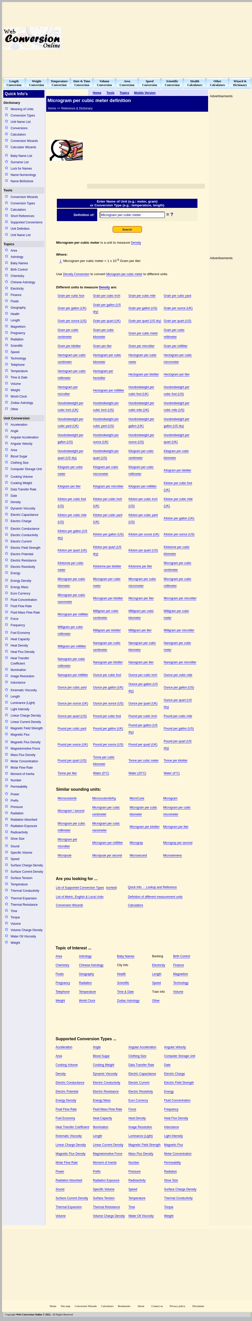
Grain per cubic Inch (106, 296)
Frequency (18, 625)
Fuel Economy (20, 633)
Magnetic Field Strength (27, 728)
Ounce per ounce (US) (108, 703)
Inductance (18, 682)
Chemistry (17, 276)
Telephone (18, 365)
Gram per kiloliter (69, 346)
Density (16, 502)
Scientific (17, 346)
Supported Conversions (26, 222)
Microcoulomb (67, 798)
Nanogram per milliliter (73, 675)
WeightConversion (36, 83)
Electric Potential (22, 554)
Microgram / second (71, 811)
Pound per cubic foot (107, 716)
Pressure (17, 807)
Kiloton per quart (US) (143, 550)
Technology (18, 358)
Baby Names (19, 263)
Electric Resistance (24, 560)
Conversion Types (23, 115)
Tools (8, 190)
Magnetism (18, 326)
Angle (15, 431)
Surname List (20, 162)
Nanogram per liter (141, 662)
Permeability (19, 786)
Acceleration (19, 424)
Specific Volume (21, 852)
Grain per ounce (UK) (178, 308)
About (141, 1306)
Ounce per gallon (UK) (108, 687)
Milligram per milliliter (72, 646)
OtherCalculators (217, 83)
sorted (111, 887)
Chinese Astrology (23, 282)
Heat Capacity (20, 639)
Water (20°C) (137, 773)
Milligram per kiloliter (107, 630)
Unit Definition (20, 228)
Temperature (19, 371)
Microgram (170, 798)
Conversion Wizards (24, 141)
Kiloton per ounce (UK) (143, 534)
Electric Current (21, 541)
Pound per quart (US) (72, 760)
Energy (15, 573)
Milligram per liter (140, 630)
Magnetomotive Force (25, 748)
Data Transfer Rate (23, 489)
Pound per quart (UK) (142, 744)
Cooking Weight (21, 483)
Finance (16, 295)
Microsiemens (172, 855)
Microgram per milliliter (73, 614)
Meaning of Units (22, 109)
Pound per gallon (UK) (108, 728)
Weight (15, 390)
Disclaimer (198, 1306)
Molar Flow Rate (22, 767)
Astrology (17, 257)
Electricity (17, 288)
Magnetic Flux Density (26, 742)
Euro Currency (20, 593)
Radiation (17, 339)
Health (15, 314)
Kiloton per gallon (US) (108, 534)
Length (15, 320)
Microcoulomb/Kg (104, 798)
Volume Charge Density (27, 930)
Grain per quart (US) (177, 321)
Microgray (136, 843)
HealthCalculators (194, 83)
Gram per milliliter (176, 346)
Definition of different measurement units (155, 897)
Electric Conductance (25, 529)
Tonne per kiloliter (176, 760)
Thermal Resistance (24, 904)
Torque (15, 917)
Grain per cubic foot (71, 296)
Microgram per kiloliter (108, 598)
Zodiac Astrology (22, 403)
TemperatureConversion (59, 83)
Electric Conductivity (24, 535)
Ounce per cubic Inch (142, 675)
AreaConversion (127, 83)
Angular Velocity (21, 443)
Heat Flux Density (23, 652)
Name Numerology (23, 175)
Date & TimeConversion (81, 83)
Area (14, 250)
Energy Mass (19, 587)
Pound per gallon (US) (179, 728)
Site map (65, 1306)
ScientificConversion (172, 83)
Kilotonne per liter (140, 566)
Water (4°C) (172, 773)
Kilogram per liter (69, 486)
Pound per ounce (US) (108, 744)
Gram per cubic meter (143, 333)
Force (15, 619)
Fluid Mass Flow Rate (25, 612)
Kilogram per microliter (108, 486)
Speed (15, 352)
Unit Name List (21, 122)
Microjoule (65, 855)
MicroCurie (137, 798)
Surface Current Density (27, 871)
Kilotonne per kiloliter (107, 566)
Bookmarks (124, 1306)
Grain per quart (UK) (107, 321)
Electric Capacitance (24, 515)
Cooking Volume (22, 476)
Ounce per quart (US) (72, 716)
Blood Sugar (19, 456)
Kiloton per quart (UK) (72, 550)
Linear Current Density (26, 722)
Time (14, 911)
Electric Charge (21, 521)
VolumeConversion (104, 83)
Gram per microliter (141, 346)
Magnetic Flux (20, 734)
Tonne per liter (67, 773)
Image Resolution (22, 676)
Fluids (15, 301)
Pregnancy (18, 333)
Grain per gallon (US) (142, 308)
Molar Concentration (24, 761)
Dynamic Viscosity (23, 508)
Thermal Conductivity (25, 891)
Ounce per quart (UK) (143, 703)
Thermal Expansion (24, 898)
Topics (9, 244)
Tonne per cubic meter (143, 760)
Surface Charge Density (27, 865)
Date (14, 496)
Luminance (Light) (23, 703)
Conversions (19, 128)
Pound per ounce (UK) (73, 744)
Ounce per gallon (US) (179, 687)
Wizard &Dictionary (240, 83)
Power (15, 794)
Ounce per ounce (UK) (73, 703)
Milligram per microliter (179, 630)
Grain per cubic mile (142, 296)
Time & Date (19, 377)
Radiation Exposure (24, 826)
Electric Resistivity (23, 567)
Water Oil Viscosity (23, 936)
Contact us (158, 1306)
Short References (22, 216)
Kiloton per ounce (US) (179, 534)
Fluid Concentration (24, 600)
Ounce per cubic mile (178, 675)
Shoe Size (18, 838)
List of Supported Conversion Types (80, 887)
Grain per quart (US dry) (144, 321)
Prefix (15, 800)
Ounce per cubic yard (72, 687)
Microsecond (138, 855)
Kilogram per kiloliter (177, 470)
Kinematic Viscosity (24, 690)
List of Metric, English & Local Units (80, 897)
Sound (15, 846)
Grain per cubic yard (177, 296)
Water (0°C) (101, 773)
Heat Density (19, 645)
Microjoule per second (107, 855)
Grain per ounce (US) (72, 321)
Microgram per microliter (180, 598)
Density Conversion (76, 274)
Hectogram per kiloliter (143, 374)
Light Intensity (20, 709)
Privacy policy (177, 1306)
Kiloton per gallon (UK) (179, 518)
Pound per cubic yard (72, 728)
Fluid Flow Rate (21, 606)
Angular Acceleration (25, 437)
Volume (16, 384)
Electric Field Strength (25, 548)
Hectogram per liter (177, 374)
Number (16, 780)
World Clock (19, 396)
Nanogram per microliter (180, 662)
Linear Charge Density (26, 715)
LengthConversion (14, 83)
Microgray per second (177, 843)
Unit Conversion (17, 418)
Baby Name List (21, 156)
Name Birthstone (22, 181)
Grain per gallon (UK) (72, 308)
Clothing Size (20, 463)
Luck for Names (21, 168)
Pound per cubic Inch (142, 716)
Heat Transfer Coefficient (20, 660)
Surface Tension (21, 878)
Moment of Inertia (22, 774)
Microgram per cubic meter (124, 274)
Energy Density (21, 581)
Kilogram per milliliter (142, 486)
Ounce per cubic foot (107, 675)
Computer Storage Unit (26, 469)
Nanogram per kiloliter (108, 662)
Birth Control (19, 269)
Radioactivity (19, 832)
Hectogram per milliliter (108, 390)
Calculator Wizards (23, 147)
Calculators (18, 134)
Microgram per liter (141, 598)
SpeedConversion (149, 83)
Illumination (18, 670)
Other (14, 409)
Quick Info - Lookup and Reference (152, 887)
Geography (18, 307)
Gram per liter (102, 346)
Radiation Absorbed (24, 819)
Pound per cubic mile (178, 716)
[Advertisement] (187, 38)
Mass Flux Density (23, 755)
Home (53, 1306)
